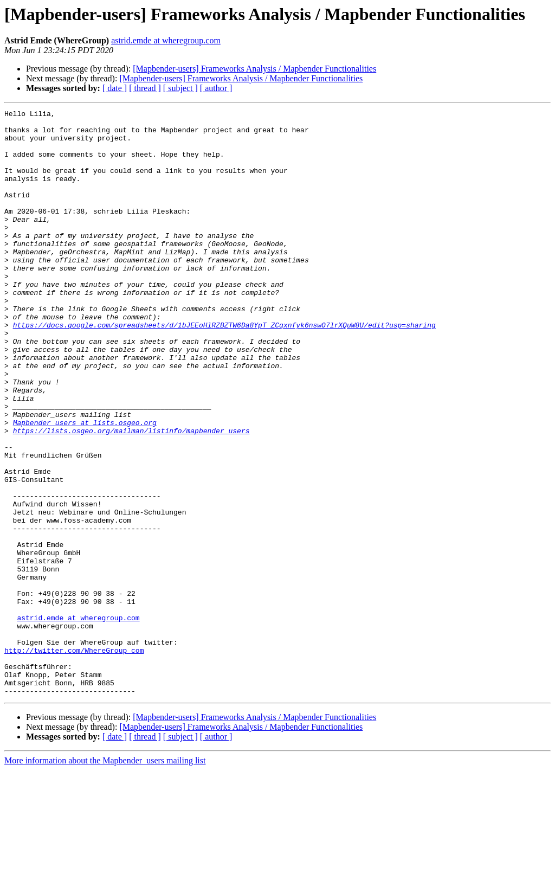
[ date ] (114, 88)
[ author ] (216, 88)
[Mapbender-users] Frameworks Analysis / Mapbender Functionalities (254, 68)
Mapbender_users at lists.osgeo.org (85, 486)
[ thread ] (145, 88)
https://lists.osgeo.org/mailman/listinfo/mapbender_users (131, 495)
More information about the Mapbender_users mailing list (104, 877)
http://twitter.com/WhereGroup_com (74, 759)
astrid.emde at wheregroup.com (166, 40)
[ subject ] (180, 88)
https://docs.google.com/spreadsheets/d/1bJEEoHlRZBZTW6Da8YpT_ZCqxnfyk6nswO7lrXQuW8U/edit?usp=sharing (224, 369)
